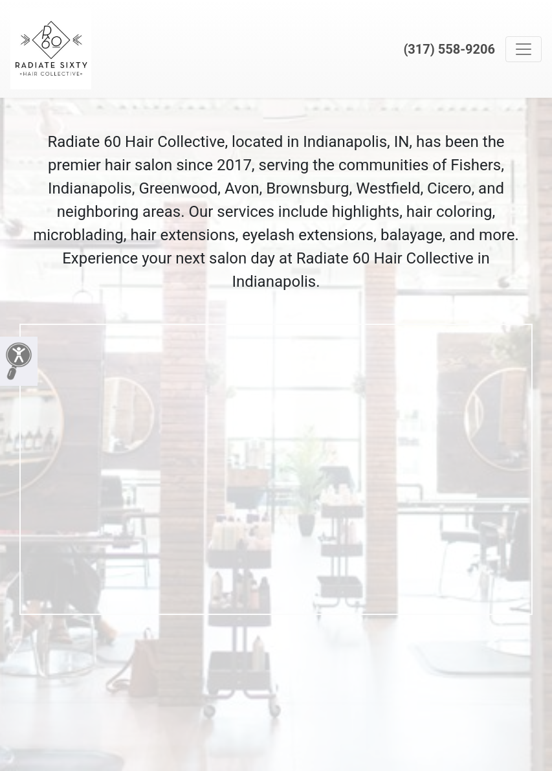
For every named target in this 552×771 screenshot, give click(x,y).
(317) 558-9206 (449, 49)
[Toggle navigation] (523, 49)
